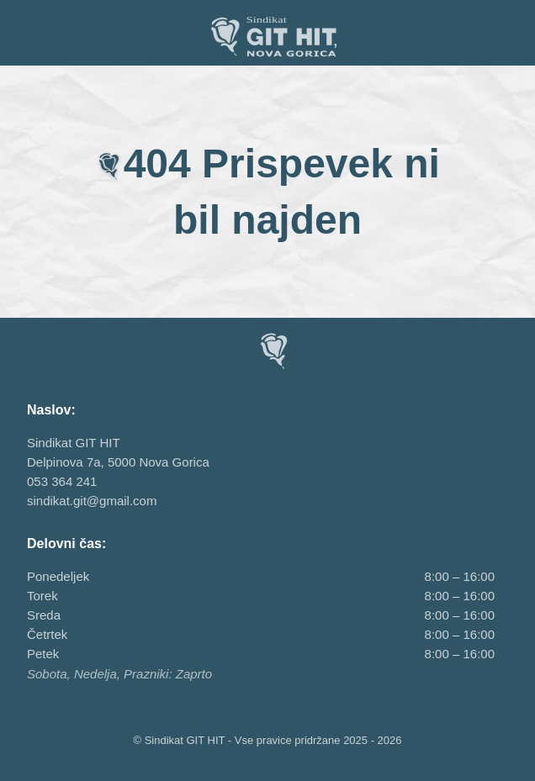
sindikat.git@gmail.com (91, 500)
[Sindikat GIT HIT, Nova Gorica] (267, 36)
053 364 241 (62, 481)
